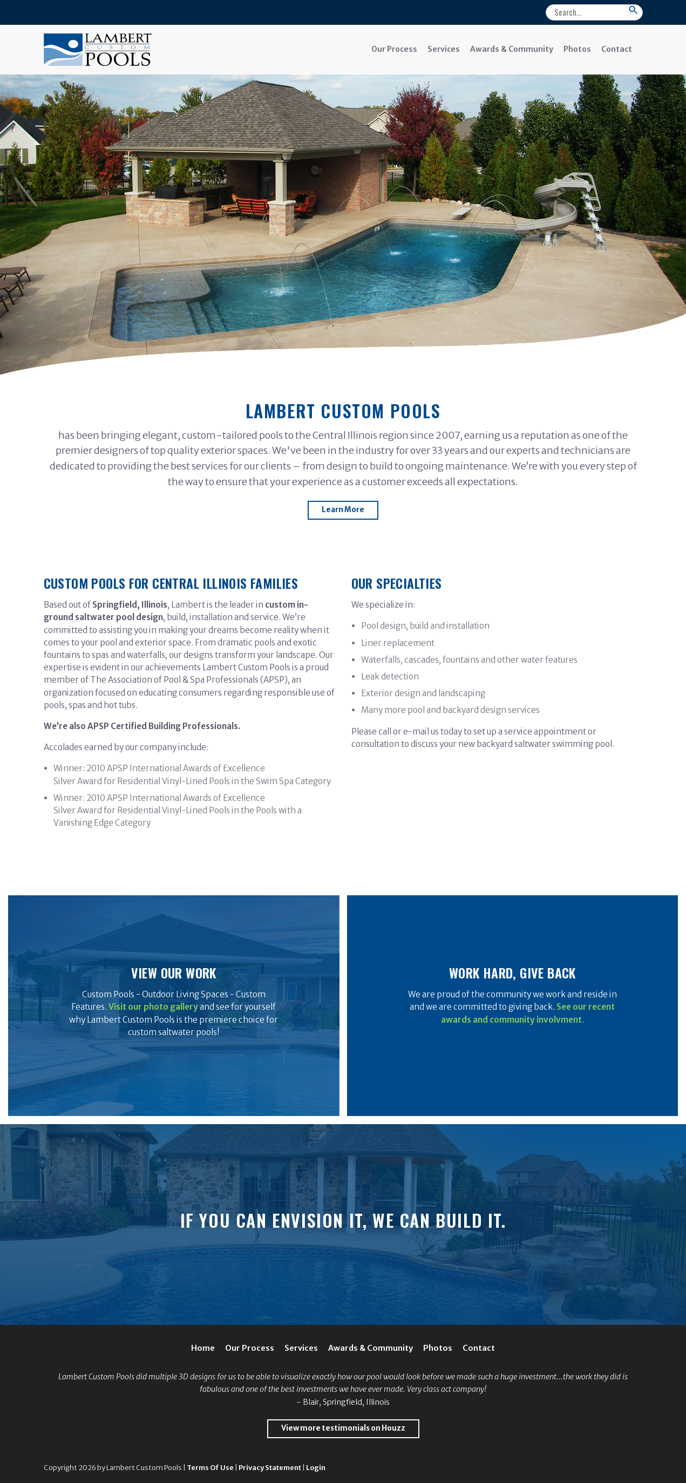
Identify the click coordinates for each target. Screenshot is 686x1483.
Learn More (343, 509)
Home (203, 1348)
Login (315, 1467)
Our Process (394, 49)
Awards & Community (511, 49)
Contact (616, 49)
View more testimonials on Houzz (343, 1428)
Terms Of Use (210, 1467)
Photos (577, 49)
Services (443, 49)
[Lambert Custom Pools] (98, 49)
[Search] (594, 12)
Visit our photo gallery (153, 1007)
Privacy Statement (270, 1467)
